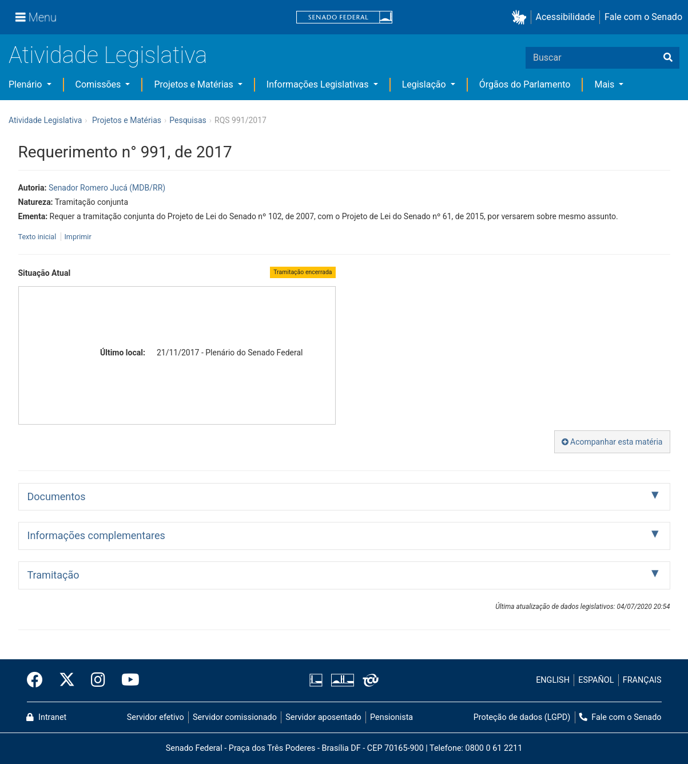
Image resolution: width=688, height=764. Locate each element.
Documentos (56, 496)
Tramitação (53, 575)
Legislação (425, 84)
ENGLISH (553, 680)
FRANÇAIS (642, 680)
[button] (521, 17)
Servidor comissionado (235, 717)
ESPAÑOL (596, 680)
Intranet (46, 717)
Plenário (26, 84)
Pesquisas (187, 120)
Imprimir (77, 236)
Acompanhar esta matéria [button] (612, 441)
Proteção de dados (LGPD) (522, 717)
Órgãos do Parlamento (525, 84)
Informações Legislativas (319, 84)
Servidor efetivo (155, 717)
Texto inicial (38, 236)
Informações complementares (96, 535)
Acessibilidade (565, 16)
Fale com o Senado (643, 16)
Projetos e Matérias (194, 84)
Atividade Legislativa (108, 55)
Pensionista (391, 717)
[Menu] (36, 17)
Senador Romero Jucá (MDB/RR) (107, 187)
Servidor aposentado (323, 717)
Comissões (99, 84)
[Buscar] (668, 57)
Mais (605, 84)
